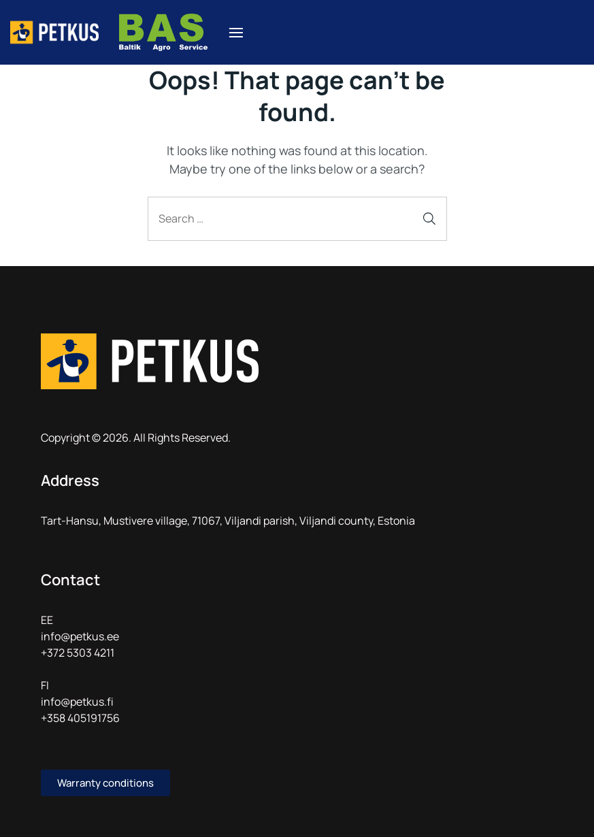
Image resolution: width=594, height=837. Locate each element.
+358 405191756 (80, 717)
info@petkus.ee (80, 636)
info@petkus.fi (77, 701)
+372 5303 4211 (77, 652)
